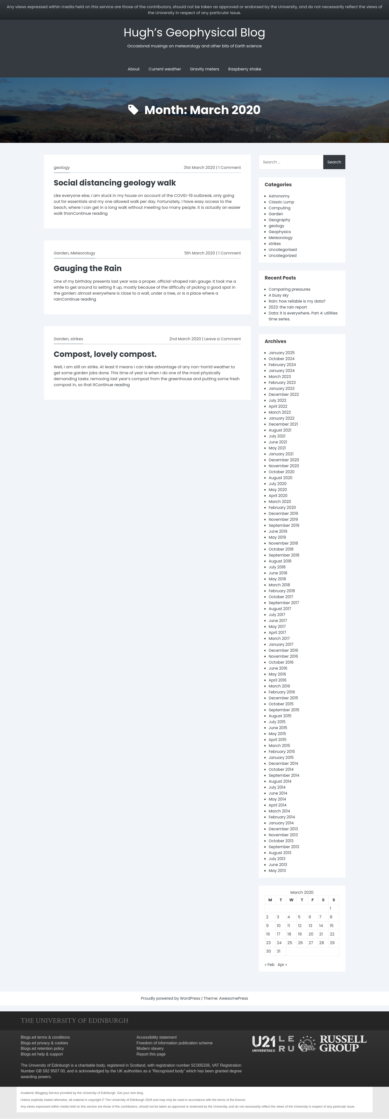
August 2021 (280, 431)
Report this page (150, 1055)
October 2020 (282, 472)
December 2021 (284, 425)
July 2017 (277, 615)
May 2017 (277, 627)
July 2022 (278, 401)
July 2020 (278, 484)
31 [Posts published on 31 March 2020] (279, 952)
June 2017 (278, 621)
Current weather (165, 69)
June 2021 (278, 442)
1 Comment (229, 168)
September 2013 (284, 847)
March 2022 (280, 413)
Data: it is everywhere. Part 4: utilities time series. (297, 316)
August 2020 (281, 478)
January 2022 (282, 419)
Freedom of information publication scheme (174, 1043)
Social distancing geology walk (117, 183)
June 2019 (278, 532)
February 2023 (283, 383)
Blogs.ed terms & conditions (45, 1038)
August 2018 (280, 561)
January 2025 (282, 353)
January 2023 (282, 389)
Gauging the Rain (89, 268)
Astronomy (279, 196)
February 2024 (283, 365)
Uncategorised (283, 250)
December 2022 (284, 395)
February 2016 (282, 692)
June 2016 (278, 669)
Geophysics (280, 232)
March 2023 (280, 377)
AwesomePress (235, 999)
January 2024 (282, 371)
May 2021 (277, 448)
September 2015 (284, 710)
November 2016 (284, 657)
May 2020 (278, 490)
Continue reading (90, 214)
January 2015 (281, 758)
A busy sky (279, 296)
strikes (76, 339)
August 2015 (280, 716)
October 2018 (281, 550)
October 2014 (281, 770)
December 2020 (284, 460)
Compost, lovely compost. (107, 354)
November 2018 (284, 544)
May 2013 (278, 871)
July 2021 (277, 436)
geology (62, 168)
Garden (61, 253)
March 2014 (280, 811)
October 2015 (281, 704)
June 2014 (278, 794)
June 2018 (278, 573)
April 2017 (278, 633)
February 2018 (282, 591)
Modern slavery (149, 1049)
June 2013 (278, 865)
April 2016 (278, 681)
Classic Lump (282, 202)
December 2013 (284, 829)
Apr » (283, 965)
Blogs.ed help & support (42, 1055)
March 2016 (280, 686)
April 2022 (278, 407)
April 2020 (278, 496)
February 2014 (282, 817)
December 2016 (284, 651)
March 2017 (280, 639)
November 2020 (284, 466)
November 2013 (284, 835)
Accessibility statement (156, 1038)
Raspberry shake (244, 69)
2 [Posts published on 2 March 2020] (267, 917)
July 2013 (277, 859)
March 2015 (280, 746)
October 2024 (282, 359)
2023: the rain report (288, 308)
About (134, 69)
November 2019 (284, 520)
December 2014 (284, 764)
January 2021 (281, 454)
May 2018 (278, 579)
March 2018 (280, 585)
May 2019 (278, 538)
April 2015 (278, 740)
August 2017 (280, 609)
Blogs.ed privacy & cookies (44, 1043)
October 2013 (281, 841)
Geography (280, 220)
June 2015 (278, 728)
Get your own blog (130, 1093)
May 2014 (278, 800)
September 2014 (284, 776)
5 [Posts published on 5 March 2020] (299, 917)
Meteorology (82, 253)
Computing (280, 208)
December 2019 (284, 514)
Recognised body (168, 1071)
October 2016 (281, 663)
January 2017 (281, 645)
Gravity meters (204, 69)
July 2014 (277, 788)
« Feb (270, 965)
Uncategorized (283, 256)
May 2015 (278, 734)
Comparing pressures (290, 290)
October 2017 (281, 597)
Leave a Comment (222, 339)
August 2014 (280, 782)
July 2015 (277, 722)
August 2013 (280, 853)
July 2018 (277, 567)
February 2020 (283, 508)
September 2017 (284, 603)
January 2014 (281, 823)
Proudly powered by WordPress (170, 999)
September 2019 (284, 526)
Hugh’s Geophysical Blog (194, 32)
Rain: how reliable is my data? (298, 302)
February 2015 (282, 752)
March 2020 (280, 502)
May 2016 (278, 675)
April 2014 (278, 805)
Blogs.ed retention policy (42, 1049)
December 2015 (284, 698)
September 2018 (284, 556)
